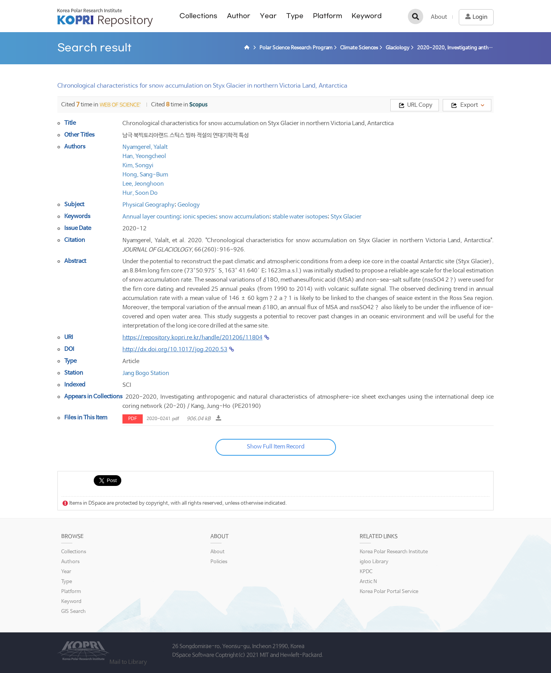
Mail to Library (128, 662)
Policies (218, 562)
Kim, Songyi (137, 165)
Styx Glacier (346, 216)
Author (238, 16)
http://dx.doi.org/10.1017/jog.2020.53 (174, 349)
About (439, 17)
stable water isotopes (300, 216)
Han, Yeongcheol (144, 156)
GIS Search (73, 611)
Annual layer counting (151, 216)
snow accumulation (244, 216)
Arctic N (368, 582)
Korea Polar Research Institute (394, 552)
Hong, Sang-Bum (145, 174)
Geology (189, 205)
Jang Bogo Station (145, 373)
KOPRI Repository (105, 17)
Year (268, 16)
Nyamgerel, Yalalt (145, 147)
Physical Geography (148, 205)
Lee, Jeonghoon (143, 184)
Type (294, 16)
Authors (70, 562)
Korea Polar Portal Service (389, 592)
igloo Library (374, 562)
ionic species (199, 216)
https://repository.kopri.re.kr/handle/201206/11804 (192, 337)
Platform (327, 16)
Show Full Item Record (276, 446)
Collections (198, 16)
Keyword (367, 16)
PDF (132, 419)
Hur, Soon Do (140, 193)
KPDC (366, 572)
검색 (415, 16)
